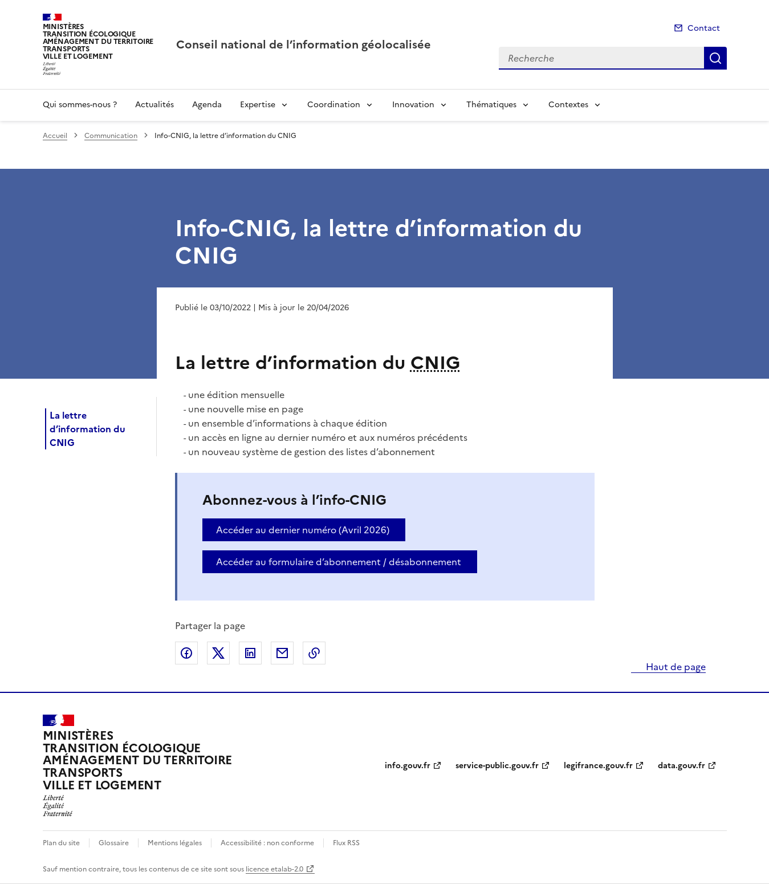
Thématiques (491, 105)
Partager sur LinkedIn (250, 653)
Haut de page (675, 667)
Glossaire (114, 843)
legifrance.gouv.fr (598, 766)
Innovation (413, 105)
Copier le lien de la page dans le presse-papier (314, 653)
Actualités (154, 105)
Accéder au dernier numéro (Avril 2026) (302, 530)
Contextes (568, 105)
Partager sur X (218, 653)
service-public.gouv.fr (497, 766)
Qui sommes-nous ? (80, 105)
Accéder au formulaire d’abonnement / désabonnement (338, 562)
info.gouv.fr (407, 766)
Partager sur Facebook (186, 653)
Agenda (207, 105)
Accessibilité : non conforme (267, 843)
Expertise (257, 105)
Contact (703, 28)
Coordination (333, 105)
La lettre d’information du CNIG (87, 428)
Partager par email (282, 653)
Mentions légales (175, 843)
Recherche (715, 58)
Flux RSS (346, 843)
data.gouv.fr (681, 766)
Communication (110, 136)
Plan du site (61, 843)
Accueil (55, 136)
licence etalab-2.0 (274, 869)
